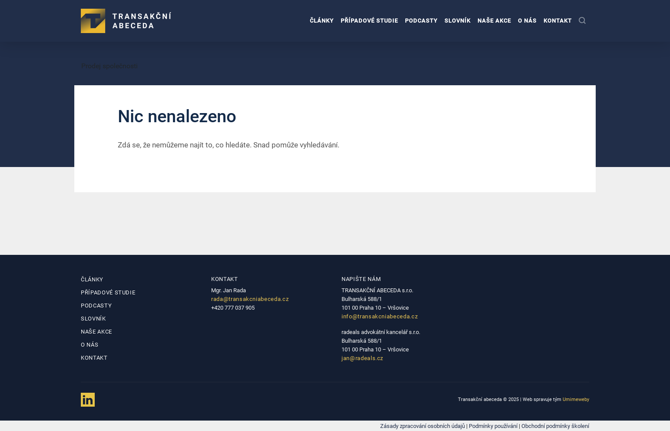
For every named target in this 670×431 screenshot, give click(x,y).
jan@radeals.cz (362, 358)
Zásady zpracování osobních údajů (422, 426)
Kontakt (558, 20)
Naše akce (494, 20)
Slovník (457, 20)
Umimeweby (576, 399)
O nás (527, 20)
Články (322, 20)
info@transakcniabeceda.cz (380, 316)
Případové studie (369, 20)
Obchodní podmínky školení (555, 426)
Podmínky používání (493, 426)
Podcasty (421, 20)
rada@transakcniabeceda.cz (250, 299)
